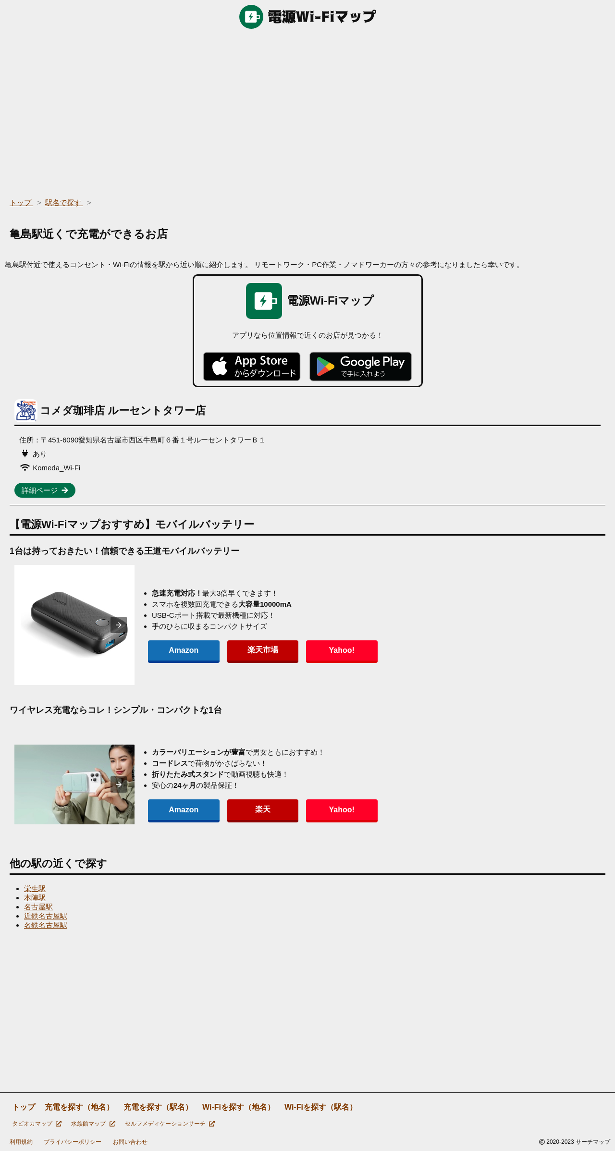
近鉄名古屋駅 (45, 916)
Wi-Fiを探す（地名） (238, 1107)
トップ (23, 1107)
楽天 (242, 809)
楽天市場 (242, 650)
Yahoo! (307, 650)
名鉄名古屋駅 (45, 925)
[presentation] (119, 625)
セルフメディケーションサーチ (170, 1123)
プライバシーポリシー (72, 1142)
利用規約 (21, 1142)
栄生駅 (35, 888)
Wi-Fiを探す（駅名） (320, 1107)
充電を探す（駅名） (158, 1107)
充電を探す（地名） (79, 1107)
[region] (307, 110)
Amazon (177, 650)
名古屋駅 (38, 907)
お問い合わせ (130, 1142)
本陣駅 (35, 898)
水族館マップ (93, 1123)
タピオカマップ (37, 1123)
